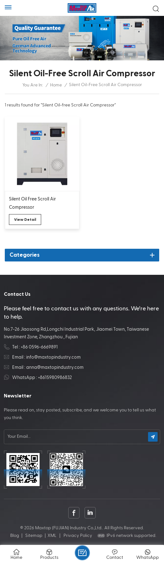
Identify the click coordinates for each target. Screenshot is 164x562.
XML (52, 535)
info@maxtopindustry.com (53, 357)
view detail (25, 219)
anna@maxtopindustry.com (55, 367)
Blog (14, 535)
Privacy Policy (77, 535)
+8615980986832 (55, 377)
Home (56, 85)
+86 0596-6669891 (39, 347)
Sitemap (33, 535)
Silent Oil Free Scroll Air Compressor (32, 203)
